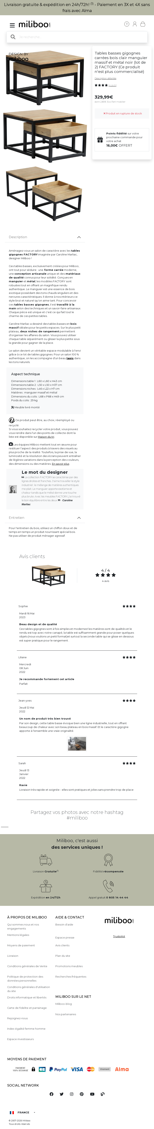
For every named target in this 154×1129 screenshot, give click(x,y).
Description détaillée (105, 78)
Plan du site (62, 955)
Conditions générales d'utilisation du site (28, 989)
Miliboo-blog (63, 1003)
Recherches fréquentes (70, 976)
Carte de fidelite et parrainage (27, 1007)
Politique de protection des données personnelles (25, 978)
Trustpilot (119, 936)
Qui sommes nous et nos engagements (23, 926)
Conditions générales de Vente (27, 966)
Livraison (12, 955)
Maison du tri (46, 436)
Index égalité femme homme (26, 1028)
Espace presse (64, 937)
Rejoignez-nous (17, 1018)
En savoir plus (60, 463)
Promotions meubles (69, 966)
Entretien (16, 518)
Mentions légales (18, 934)
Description (18, 237)
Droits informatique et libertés (26, 997)
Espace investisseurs (20, 1039)
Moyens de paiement (21, 945)
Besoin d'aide (64, 924)
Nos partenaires (65, 1014)
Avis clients (62, 945)
